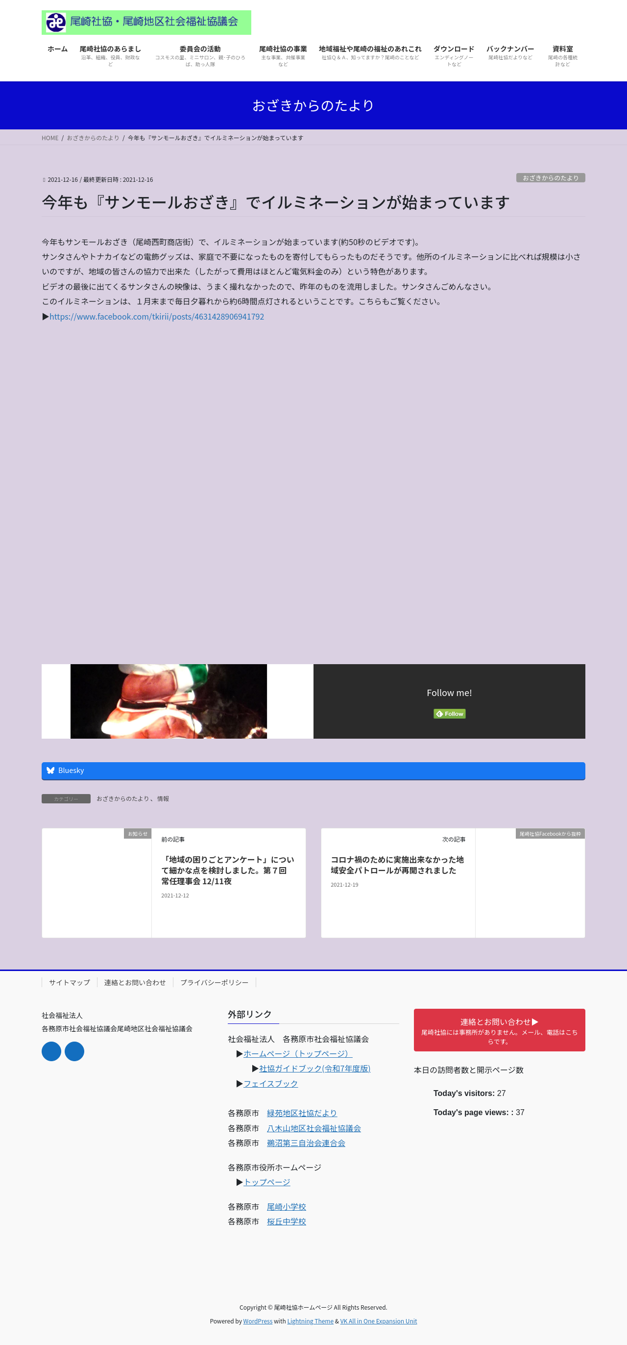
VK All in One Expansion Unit (378, 1321)
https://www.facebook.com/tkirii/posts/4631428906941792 (156, 316)
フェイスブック (270, 1083)
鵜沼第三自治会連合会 (306, 1142)
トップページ (266, 1182)
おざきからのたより (551, 177)
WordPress (258, 1321)
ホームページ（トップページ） (298, 1053)
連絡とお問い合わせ (135, 982)
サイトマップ (69, 982)
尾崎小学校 (286, 1206)
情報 (163, 798)
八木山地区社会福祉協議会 (314, 1128)
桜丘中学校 (286, 1221)
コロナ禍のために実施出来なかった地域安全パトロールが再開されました (397, 864)
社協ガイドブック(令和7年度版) (315, 1068)
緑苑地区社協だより (302, 1113)
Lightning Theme (310, 1321)
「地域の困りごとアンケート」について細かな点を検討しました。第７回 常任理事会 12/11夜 (227, 870)
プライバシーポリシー (214, 982)
